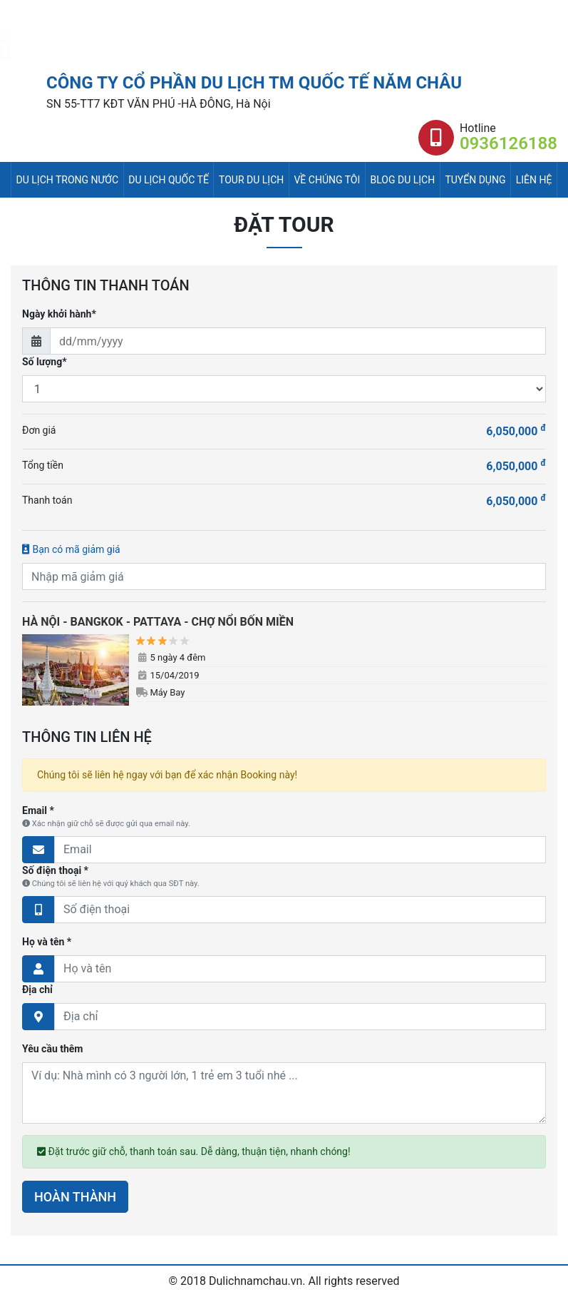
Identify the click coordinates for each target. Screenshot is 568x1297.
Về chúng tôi (327, 179)
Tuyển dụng (475, 179)
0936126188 (508, 143)
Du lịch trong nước (67, 179)
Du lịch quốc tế (168, 179)
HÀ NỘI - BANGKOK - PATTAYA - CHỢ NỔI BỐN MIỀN (158, 622)
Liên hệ (534, 179)
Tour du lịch (251, 179)
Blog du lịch (403, 179)
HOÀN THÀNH (75, 1196)
